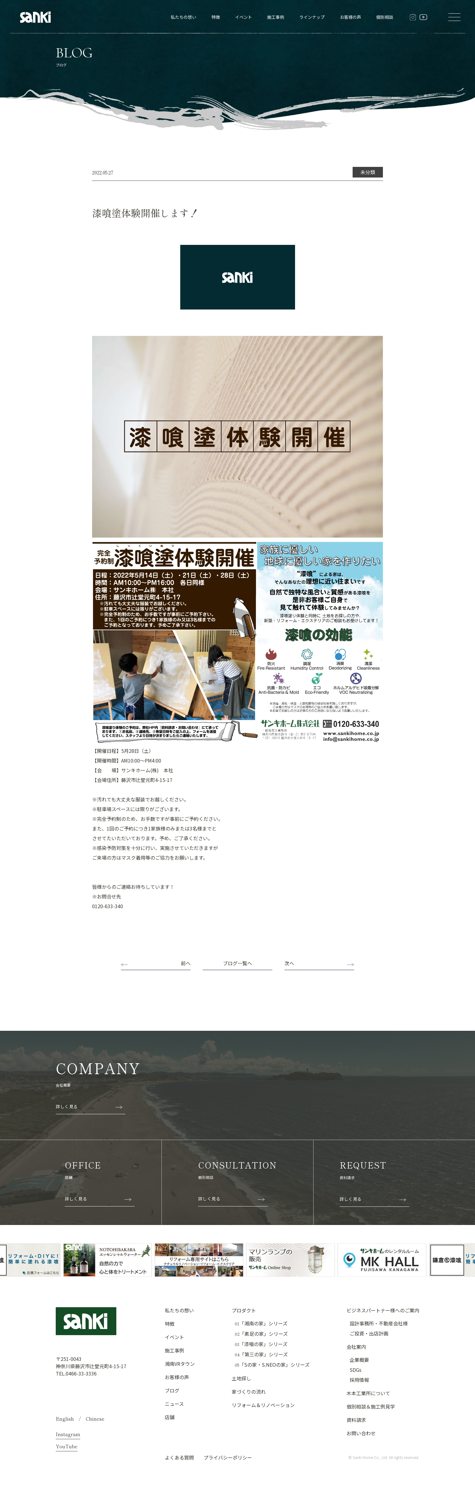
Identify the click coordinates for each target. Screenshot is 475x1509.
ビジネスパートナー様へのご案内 (383, 1310)
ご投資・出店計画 (369, 1333)
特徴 (215, 17)
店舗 (169, 1417)
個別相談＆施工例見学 (371, 1406)
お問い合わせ (361, 1433)
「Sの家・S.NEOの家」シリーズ (272, 1365)
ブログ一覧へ (237, 963)
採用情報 (359, 1380)
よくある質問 (179, 1457)
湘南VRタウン (180, 1364)
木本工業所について (368, 1393)
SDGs (355, 1370)
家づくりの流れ (249, 1392)
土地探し (241, 1378)
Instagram (68, 1434)
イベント (243, 17)
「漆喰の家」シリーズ (261, 1344)
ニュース (174, 1404)
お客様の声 (350, 17)
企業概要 (359, 1360)
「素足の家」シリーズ (261, 1334)
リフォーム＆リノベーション (263, 1405)
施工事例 (275, 17)
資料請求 (356, 1420)
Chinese (95, 1418)
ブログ (172, 1390)
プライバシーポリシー (228, 1457)
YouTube (67, 1446)
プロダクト (244, 1310)
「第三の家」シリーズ (261, 1354)
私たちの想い (183, 17)
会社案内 (356, 1347)
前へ (186, 963)
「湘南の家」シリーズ (261, 1323)
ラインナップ (312, 17)
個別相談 (384, 17)
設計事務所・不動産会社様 (379, 1323)
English (65, 1418)
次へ (289, 963)
